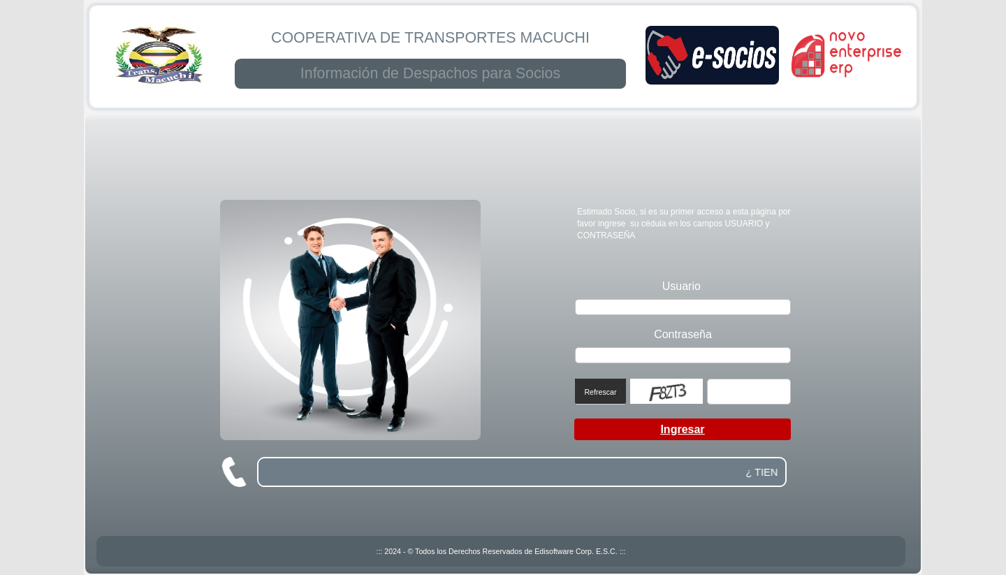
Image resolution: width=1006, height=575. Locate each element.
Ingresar (682, 429)
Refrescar (600, 392)
